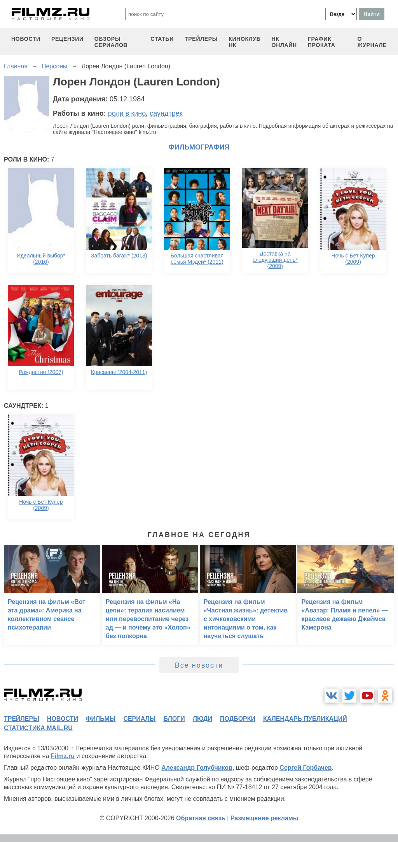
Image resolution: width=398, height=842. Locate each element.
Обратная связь (200, 818)
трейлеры (201, 39)
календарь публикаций (305, 718)
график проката (321, 42)
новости (25, 39)
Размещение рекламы (264, 818)
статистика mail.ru (38, 728)
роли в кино (127, 113)
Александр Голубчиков (196, 767)
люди (202, 718)
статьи (162, 39)
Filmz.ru (63, 756)
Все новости (199, 665)
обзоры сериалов (111, 42)
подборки (237, 718)
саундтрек (166, 113)
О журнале (372, 42)
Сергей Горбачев (305, 767)
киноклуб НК (244, 42)
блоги (174, 718)
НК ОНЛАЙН (284, 42)
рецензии (67, 39)
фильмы (100, 718)
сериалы (139, 718)
